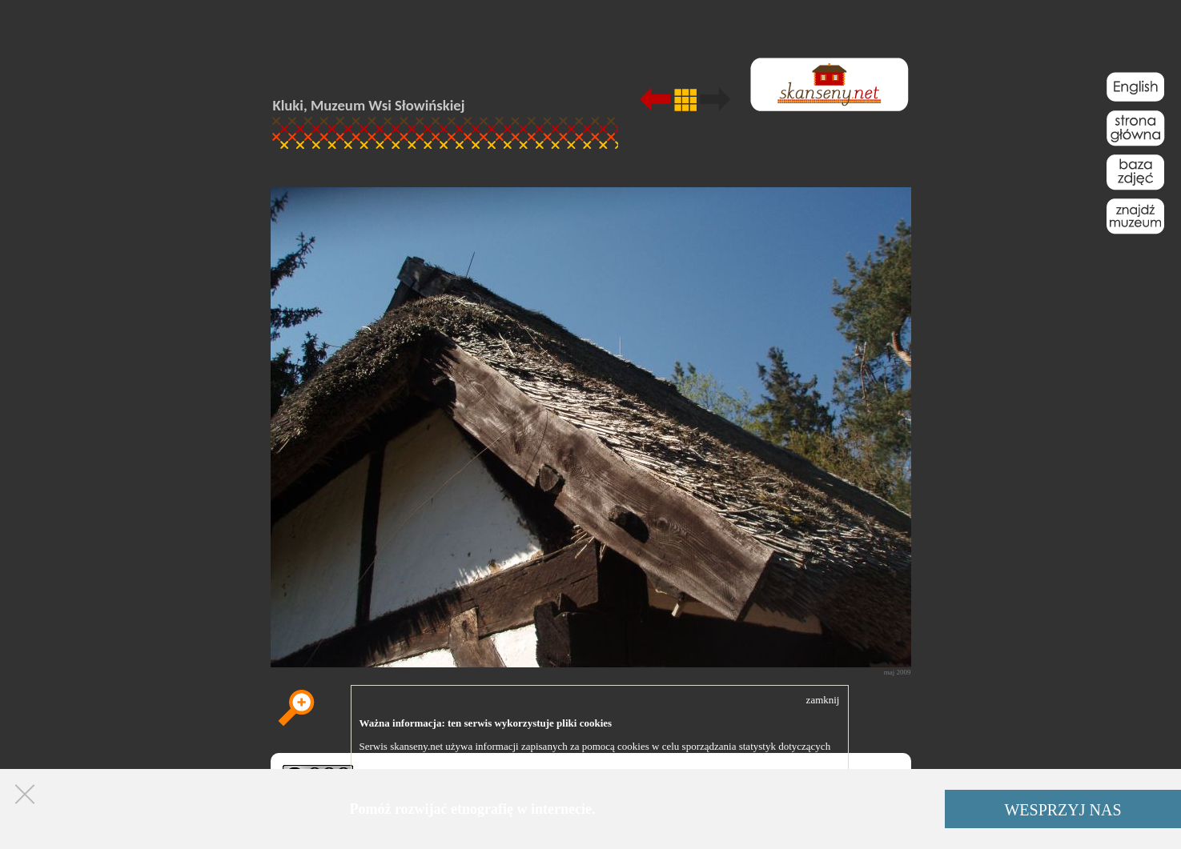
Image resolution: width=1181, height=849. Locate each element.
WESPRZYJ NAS (1062, 810)
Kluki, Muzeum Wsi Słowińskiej (369, 105)
